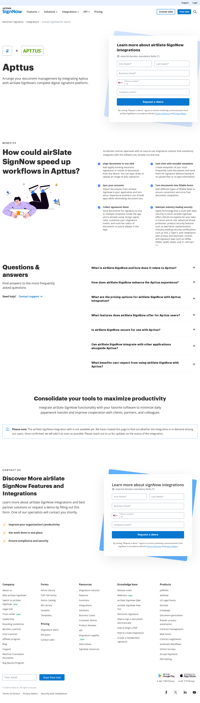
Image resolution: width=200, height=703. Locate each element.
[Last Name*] (171, 64)
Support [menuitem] (185, 2)
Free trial (184, 11)
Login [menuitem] (195, 2)
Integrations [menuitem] (69, 11)
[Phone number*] (153, 82)
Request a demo (153, 102)
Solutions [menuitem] (49, 11)
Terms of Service (162, 113)
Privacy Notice (180, 113)
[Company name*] (153, 92)
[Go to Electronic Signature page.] (13, 22)
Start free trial (52, 677)
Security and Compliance (54, 693)
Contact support (29, 296)
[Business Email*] (153, 73)
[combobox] (122, 83)
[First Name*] (134, 64)
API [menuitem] (85, 11)
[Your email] (19, 677)
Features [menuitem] (32, 11)
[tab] (143, 268)
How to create (130, 632)
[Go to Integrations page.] (32, 22)
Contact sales (166, 11)
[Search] (195, 11)
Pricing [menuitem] (98, 11)
